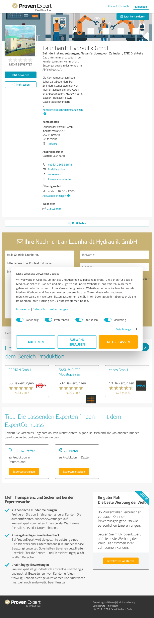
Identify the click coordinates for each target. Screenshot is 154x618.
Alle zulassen (118, 342)
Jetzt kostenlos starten (121, 561)
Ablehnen (36, 342)
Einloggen (141, 6)
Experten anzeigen (24, 471)
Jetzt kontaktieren (133, 16)
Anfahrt (52, 143)
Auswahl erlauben (77, 342)
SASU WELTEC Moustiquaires (70, 372)
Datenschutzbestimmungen (50, 309)
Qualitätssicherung (125, 602)
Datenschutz (99, 605)
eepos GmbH (118, 369)
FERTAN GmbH (20, 369)
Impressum (23, 309)
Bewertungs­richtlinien (103, 602)
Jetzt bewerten (20, 75)
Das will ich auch (118, 6)
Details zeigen (124, 329)
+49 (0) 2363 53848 (60, 164)
